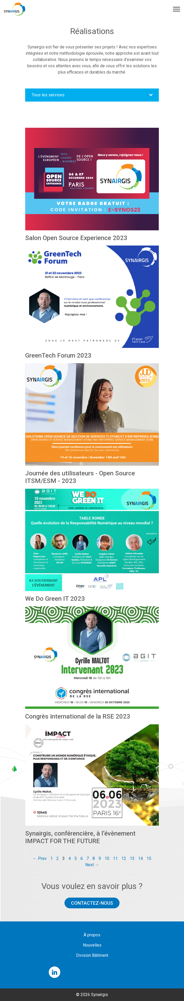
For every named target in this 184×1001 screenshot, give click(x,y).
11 (115, 858)
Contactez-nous (92, 903)
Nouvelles (92, 945)
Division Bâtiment (92, 955)
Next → (92, 864)
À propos (92, 934)
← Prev (40, 858)
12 (123, 858)
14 (140, 858)
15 (149, 858)
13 (132, 858)
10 (107, 858)
